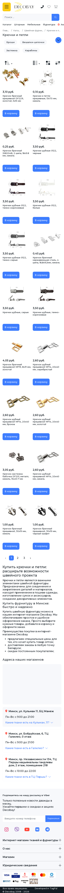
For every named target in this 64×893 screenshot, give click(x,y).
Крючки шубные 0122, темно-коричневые (14, 206)
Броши (10, 42)
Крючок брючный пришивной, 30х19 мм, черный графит (44, 531)
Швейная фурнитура (35, 30)
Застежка (11, 50)
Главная (7, 30)
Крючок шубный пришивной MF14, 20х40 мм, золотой (46, 421)
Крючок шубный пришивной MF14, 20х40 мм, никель (46, 476)
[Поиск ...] (27, 17)
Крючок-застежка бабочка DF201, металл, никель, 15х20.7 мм (16, 476)
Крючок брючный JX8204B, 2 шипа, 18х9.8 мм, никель (16, 153)
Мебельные (33, 24)
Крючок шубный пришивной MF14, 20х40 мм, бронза (16, 421)
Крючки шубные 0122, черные (45, 151)
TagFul (53, 888)
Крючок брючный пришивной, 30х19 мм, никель (14, 531)
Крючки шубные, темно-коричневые (46, 313)
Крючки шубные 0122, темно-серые (14, 258)
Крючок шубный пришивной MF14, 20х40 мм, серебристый (46, 367)
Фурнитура (49, 24)
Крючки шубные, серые (16, 312)
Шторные (19, 24)
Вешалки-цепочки (33, 42)
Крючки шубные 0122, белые (45, 206)
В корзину (11, 113)
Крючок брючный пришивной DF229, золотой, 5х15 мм (13, 98)
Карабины (31, 50)
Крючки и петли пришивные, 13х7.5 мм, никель (45, 98)
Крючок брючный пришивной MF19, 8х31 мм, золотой (17, 367)
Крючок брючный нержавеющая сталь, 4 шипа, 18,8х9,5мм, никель (46, 260)
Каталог (7, 24)
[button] (29, 722)
